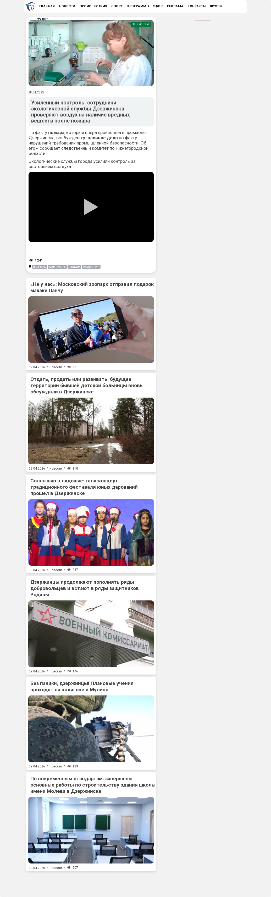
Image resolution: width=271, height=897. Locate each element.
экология (91, 267)
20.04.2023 (36, 92)
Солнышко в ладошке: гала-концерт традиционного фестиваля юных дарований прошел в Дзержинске (84, 487)
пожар (74, 267)
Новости (141, 24)
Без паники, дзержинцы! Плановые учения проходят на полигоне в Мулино (82, 686)
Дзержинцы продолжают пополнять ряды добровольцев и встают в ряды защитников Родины (84, 588)
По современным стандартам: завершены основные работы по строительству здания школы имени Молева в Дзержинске (93, 785)
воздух (39, 267)
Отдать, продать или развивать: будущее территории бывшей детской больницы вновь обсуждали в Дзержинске (86, 385)
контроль (57, 267)
